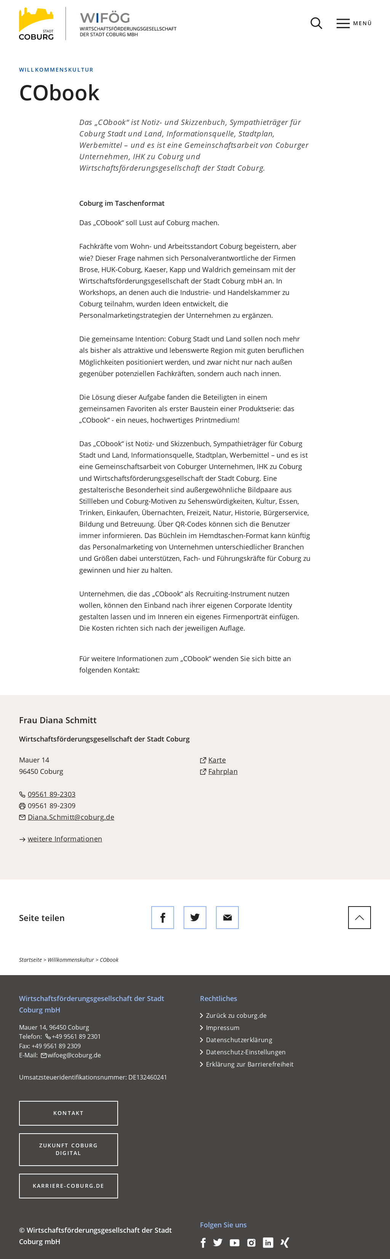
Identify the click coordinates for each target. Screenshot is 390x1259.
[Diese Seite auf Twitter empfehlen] (195, 917)
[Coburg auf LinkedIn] (268, 1245)
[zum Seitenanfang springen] (359, 917)
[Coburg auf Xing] (285, 1245)
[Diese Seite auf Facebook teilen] (162, 917)
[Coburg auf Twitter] (218, 1245)
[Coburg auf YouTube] (234, 1245)
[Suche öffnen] (316, 23)
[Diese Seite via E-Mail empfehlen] (227, 917)
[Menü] (354, 23)
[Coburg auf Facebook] (203, 1245)
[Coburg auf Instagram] (251, 1245)
